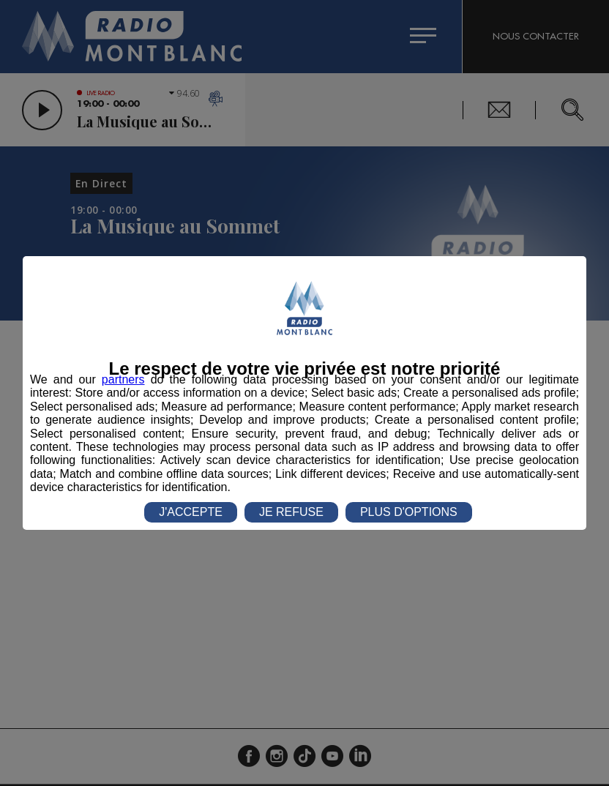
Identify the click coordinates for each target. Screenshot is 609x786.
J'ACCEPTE (191, 512)
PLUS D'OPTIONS (408, 512)
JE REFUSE (291, 512)
